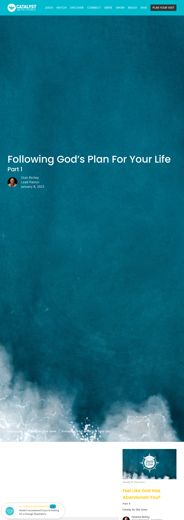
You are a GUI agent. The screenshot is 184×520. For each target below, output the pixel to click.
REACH (132, 8)
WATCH (61, 8)
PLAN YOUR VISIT (163, 8)
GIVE (144, 8)
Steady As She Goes (41, 431)
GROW (120, 8)
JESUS (49, 8)
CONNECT (94, 8)
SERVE (108, 8)
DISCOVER (77, 8)
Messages (15, 431)
